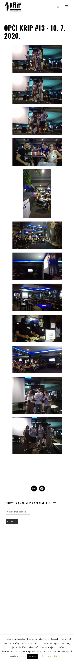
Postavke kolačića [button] (51, 656)
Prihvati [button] (32, 656)
